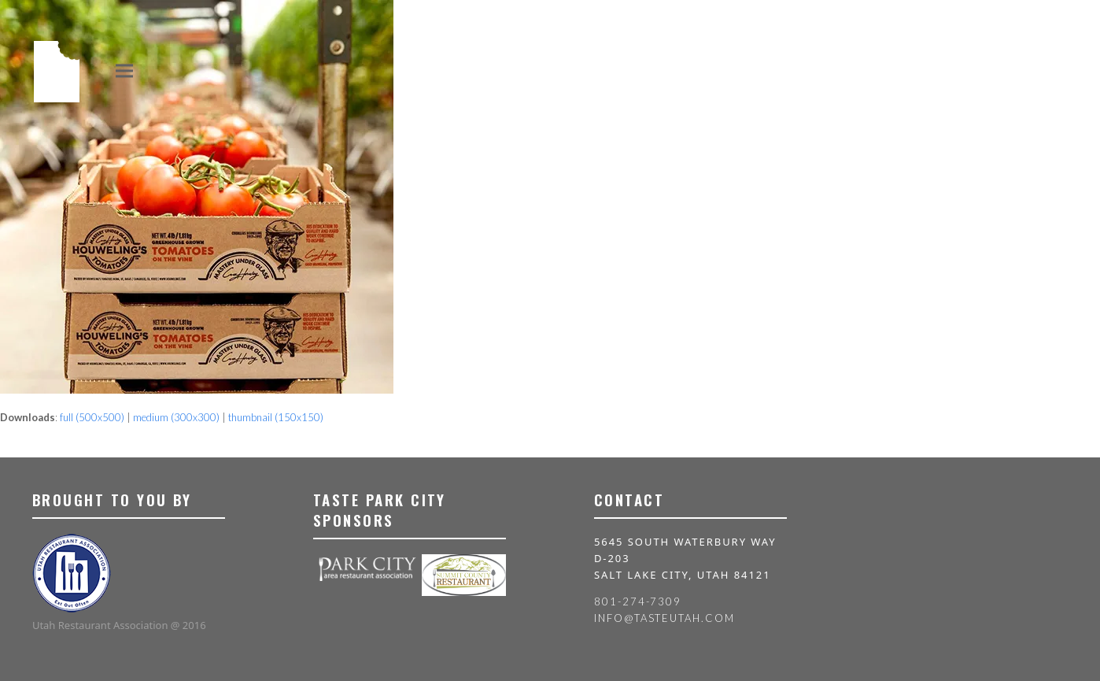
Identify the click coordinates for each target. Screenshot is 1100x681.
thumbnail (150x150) (275, 417)
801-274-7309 (637, 601)
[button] (124, 70)
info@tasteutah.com (664, 618)
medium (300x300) (176, 417)
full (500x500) (92, 417)
